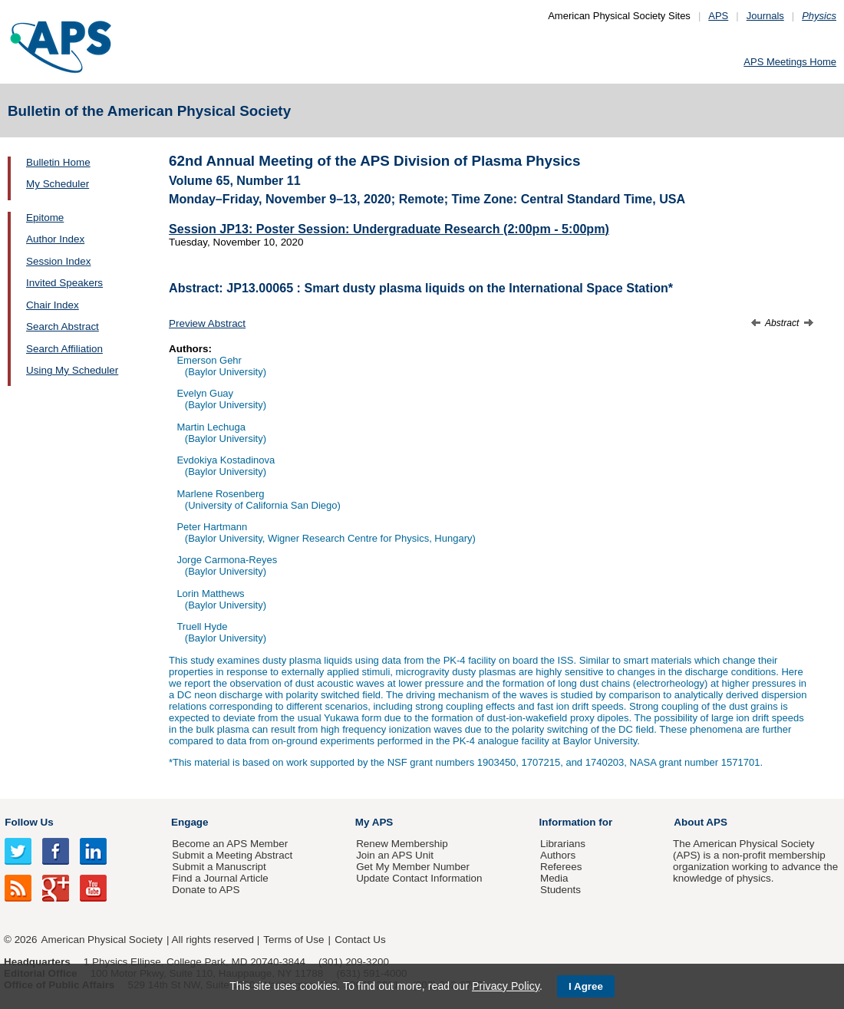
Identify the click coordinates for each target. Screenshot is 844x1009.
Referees (561, 866)
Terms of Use (293, 939)
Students (560, 889)
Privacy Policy (505, 986)
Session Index (58, 261)
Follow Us (29, 822)
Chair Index (52, 305)
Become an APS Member (230, 843)
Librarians (562, 843)
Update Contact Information (419, 878)
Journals (765, 15)
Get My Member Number (413, 866)
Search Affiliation (64, 348)
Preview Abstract (207, 323)
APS (718, 15)
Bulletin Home (58, 162)
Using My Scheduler (72, 370)
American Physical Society (102, 939)
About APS (700, 822)
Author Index (55, 239)
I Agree (586, 986)
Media (554, 878)
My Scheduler (57, 184)
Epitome (45, 217)
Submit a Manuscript (218, 866)
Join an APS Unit (395, 855)
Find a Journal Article (220, 878)
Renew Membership (402, 843)
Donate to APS (205, 889)
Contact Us (360, 939)
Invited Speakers (64, 283)
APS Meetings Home (789, 62)
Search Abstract (62, 326)
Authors (557, 855)
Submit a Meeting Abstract (232, 855)
